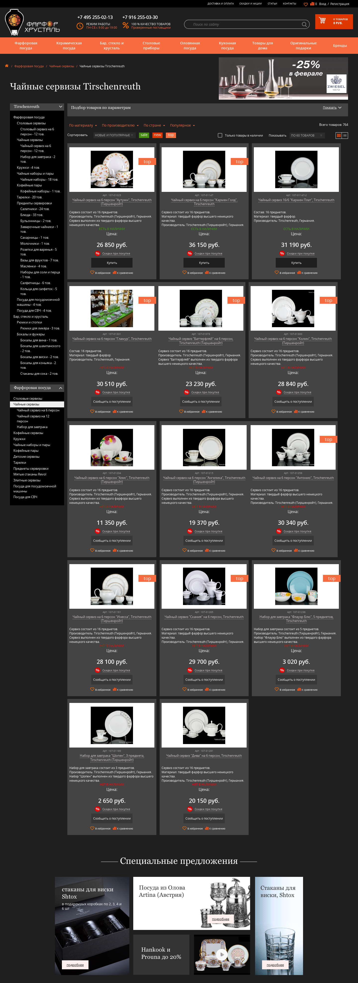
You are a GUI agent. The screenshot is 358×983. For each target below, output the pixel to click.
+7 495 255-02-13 (270, 939)
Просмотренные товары (185, 969)
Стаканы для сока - (39, 373)
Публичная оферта (182, 961)
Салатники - (34, 209)
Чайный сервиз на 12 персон (33, 418)
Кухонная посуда (227, 45)
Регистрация (339, 4)
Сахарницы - (34, 237)
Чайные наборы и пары (35, 173)
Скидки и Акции (250, 3)
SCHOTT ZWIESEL (108, 967)
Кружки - (28, 167)
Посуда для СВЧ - (34, 310)
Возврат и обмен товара (185, 958)
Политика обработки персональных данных (199, 965)
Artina (101, 933)
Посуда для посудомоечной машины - (38, 302)
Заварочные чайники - (39, 229)
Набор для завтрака (32, 427)
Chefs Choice (105, 937)
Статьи (272, 3)
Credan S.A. (104, 941)
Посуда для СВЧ (25, 497)
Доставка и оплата (221, 3)
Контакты (289, 3)
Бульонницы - (35, 221)
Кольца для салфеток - (38, 291)
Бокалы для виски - (39, 357)
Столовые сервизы (31, 123)
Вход (322, 4)
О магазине (177, 926)
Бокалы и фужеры (31, 334)
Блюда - (31, 215)
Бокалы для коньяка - (38, 365)
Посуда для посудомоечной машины (34, 488)
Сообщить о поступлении (314, 263)
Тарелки (19, 462)
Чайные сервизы (61, 66)
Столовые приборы (151, 45)
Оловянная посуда (190, 45)
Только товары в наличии (240, 135)
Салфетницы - (35, 283)
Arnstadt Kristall (107, 930)
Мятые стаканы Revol (29, 474)
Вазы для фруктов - (39, 260)
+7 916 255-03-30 (270, 944)
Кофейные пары (29, 185)
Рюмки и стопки (29, 322)
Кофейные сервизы (28, 433)
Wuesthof (103, 978)
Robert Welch (105, 960)
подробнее (75, 824)
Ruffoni (101, 963)
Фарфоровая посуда (26, 45)
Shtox (100, 971)
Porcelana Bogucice (109, 956)
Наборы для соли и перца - (40, 274)
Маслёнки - (33, 266)
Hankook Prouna (108, 948)
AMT (100, 926)
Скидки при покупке (105, 253)
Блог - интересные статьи (186, 930)
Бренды (340, 45)
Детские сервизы (26, 456)
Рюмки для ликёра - (40, 328)
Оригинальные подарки (303, 45)
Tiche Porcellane (107, 975)
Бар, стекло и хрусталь (112, 45)
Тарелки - (29, 197)
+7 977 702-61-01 (270, 927)
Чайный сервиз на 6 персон (38, 410)
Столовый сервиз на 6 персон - (37, 131)
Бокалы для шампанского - (40, 348)
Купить (101, 263)
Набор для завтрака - (37, 159)
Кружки (19, 439)
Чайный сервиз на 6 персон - (35, 148)
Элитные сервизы (27, 480)
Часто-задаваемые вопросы (187, 933)
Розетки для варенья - (38, 252)
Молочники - (35, 243)
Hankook (103, 945)
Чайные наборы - (39, 179)
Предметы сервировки (34, 203)
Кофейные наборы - (40, 191)
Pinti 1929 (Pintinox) (110, 952)
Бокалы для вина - (38, 340)
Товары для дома (262, 45)
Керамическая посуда (69, 45)
